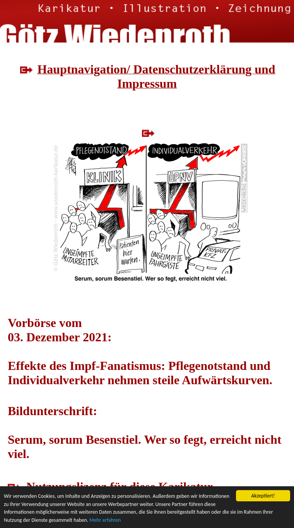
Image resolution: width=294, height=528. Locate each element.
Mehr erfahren (105, 520)
